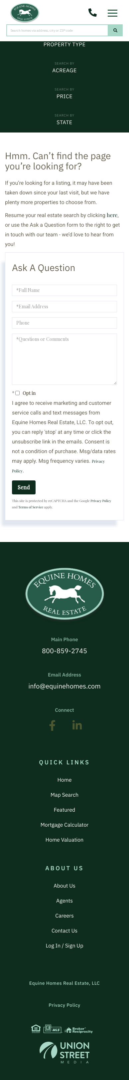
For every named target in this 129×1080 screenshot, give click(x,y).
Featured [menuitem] (64, 810)
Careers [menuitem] (64, 916)
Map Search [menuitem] (64, 795)
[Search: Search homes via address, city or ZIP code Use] (57, 30)
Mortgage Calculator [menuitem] (64, 825)
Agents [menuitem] (64, 901)
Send (24, 487)
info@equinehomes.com (64, 681)
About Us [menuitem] (64, 886)
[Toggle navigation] (114, 11)
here (112, 215)
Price (64, 96)
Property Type (65, 44)
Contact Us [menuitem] (64, 931)
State (64, 122)
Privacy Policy (100, 500)
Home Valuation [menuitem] (64, 840)
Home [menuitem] (64, 780)
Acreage (64, 70)
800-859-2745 (64, 646)
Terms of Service (30, 507)
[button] (115, 30)
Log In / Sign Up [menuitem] (64, 946)
